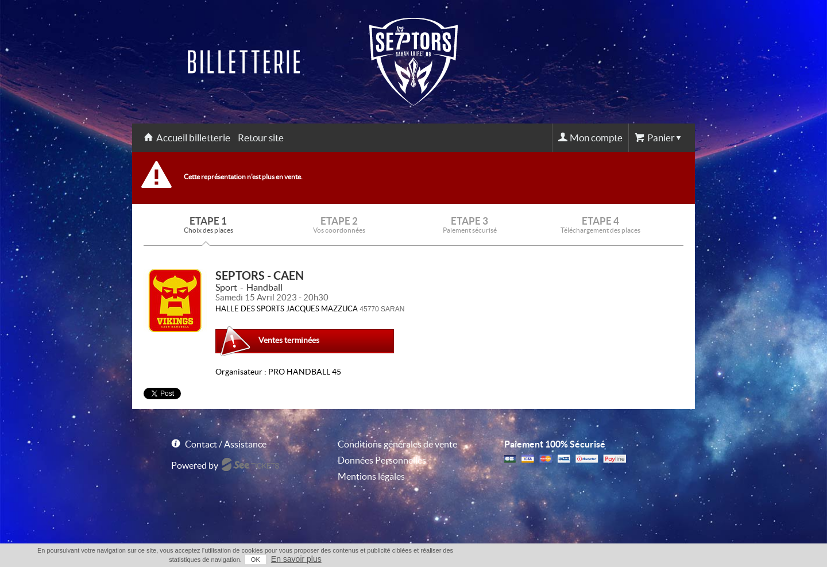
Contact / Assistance (225, 444)
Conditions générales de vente (397, 444)
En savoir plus (296, 559)
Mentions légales (371, 476)
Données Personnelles (382, 460)
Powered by (194, 465)
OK (255, 559)
